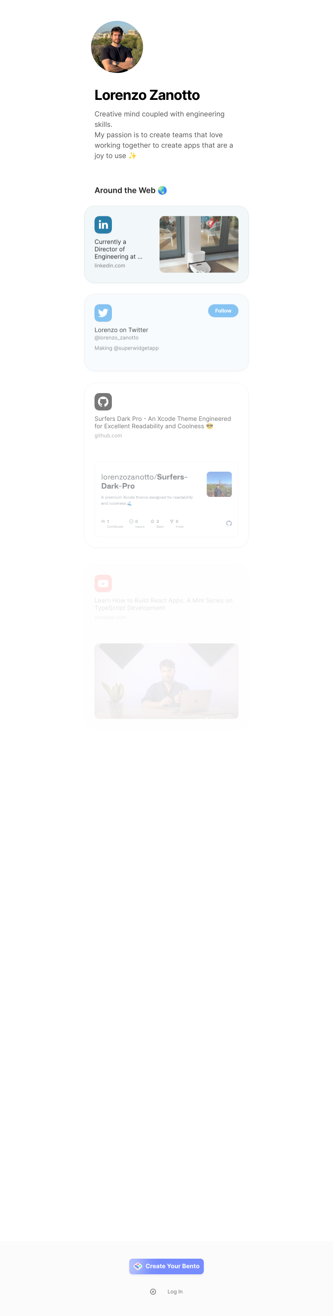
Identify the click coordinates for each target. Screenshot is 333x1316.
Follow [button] (223, 313)
